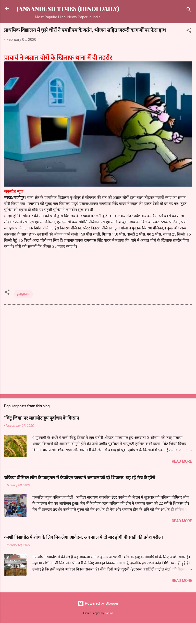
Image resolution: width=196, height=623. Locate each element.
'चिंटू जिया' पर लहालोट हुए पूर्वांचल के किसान (41, 418)
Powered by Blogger (98, 603)
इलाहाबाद (23, 294)
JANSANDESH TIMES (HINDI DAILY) (67, 8)
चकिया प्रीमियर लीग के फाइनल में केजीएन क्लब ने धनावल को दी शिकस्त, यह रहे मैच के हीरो (79, 477)
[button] (189, 31)
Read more (182, 461)
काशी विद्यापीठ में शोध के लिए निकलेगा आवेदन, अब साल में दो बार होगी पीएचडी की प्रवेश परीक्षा (83, 537)
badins (109, 613)
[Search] (189, 10)
